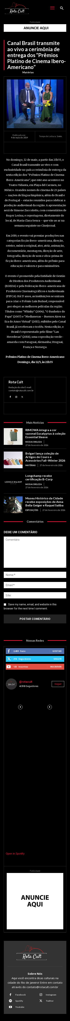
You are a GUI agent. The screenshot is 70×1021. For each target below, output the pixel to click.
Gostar (57, 651)
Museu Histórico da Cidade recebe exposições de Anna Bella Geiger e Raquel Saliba (44, 501)
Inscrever (56, 666)
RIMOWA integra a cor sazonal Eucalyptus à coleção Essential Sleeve (45, 433)
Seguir (58, 658)
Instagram (51, 994)
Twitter (50, 1000)
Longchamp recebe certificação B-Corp (39, 477)
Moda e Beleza (33, 442)
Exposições (31, 510)
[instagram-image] (20, 707)
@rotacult (25, 681)
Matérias (28, 72)
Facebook (20, 994)
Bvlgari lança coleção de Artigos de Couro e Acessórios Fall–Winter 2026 (45, 457)
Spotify (19, 1000)
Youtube (19, 1007)
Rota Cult (16, 382)
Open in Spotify (15, 853)
